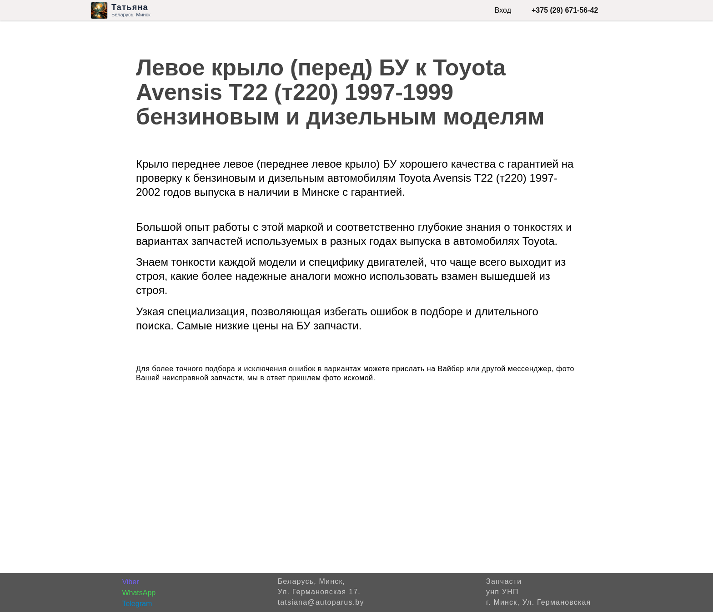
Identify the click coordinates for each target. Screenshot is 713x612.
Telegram (137, 603)
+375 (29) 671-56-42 (565, 10)
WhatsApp (139, 593)
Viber (130, 582)
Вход (503, 10)
